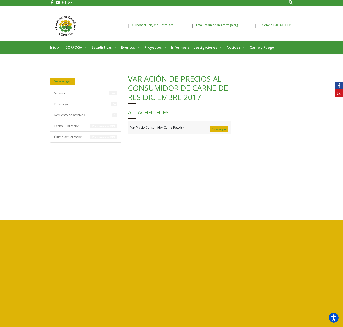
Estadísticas (102, 52)
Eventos (128, 52)
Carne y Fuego (262, 52)
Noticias (233, 52)
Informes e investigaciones (194, 52)
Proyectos (153, 52)
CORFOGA (73, 52)
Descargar (63, 86)
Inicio (54, 52)
